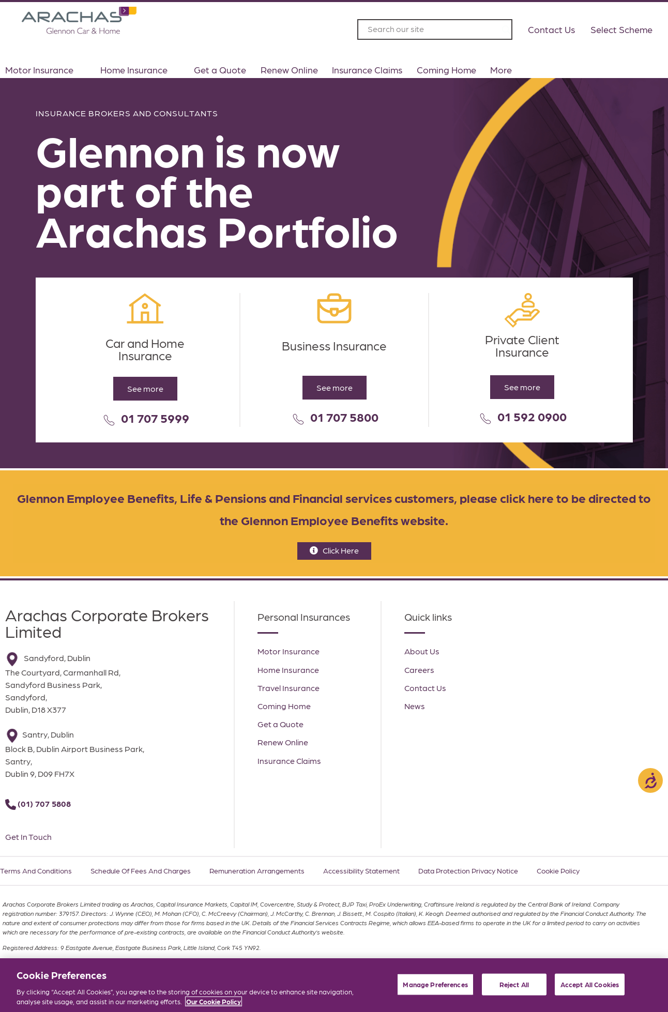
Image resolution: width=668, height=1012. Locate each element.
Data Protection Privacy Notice (468, 870)
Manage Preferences (435, 984)
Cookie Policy (558, 870)
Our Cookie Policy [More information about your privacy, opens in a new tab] (213, 1002)
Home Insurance (140, 69)
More (507, 69)
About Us (421, 651)
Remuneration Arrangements (257, 870)
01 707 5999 (155, 417)
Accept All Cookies (589, 984)
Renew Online (289, 69)
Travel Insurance (288, 688)
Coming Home (446, 69)
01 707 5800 (344, 416)
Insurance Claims (367, 69)
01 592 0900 (532, 415)
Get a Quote (220, 69)
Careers (419, 669)
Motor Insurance (45, 69)
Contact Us (425, 688)
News (414, 706)
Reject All (514, 984)
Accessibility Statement (361, 870)
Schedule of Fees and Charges (140, 870)
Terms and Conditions (36, 870)
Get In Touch (28, 836)
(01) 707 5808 (44, 803)
